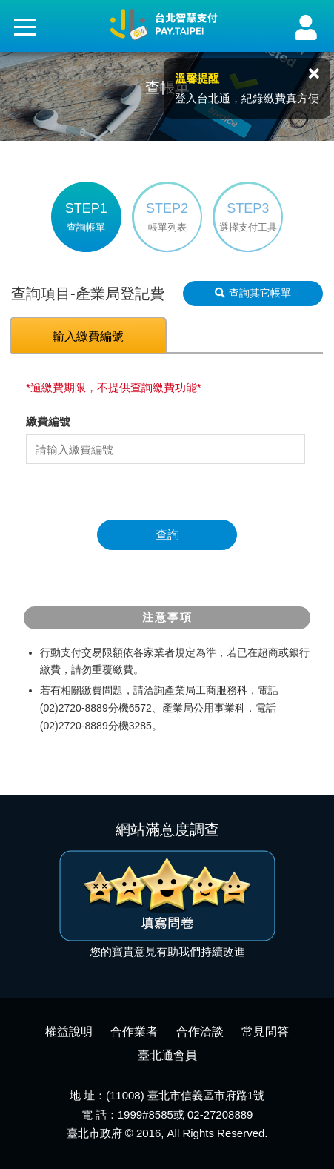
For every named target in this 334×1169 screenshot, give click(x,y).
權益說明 (69, 1031)
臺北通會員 (167, 1055)
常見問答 (265, 1031)
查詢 (167, 535)
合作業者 (134, 1031)
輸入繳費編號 (88, 336)
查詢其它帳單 (253, 293)
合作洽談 (200, 1031)
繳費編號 (48, 421)
